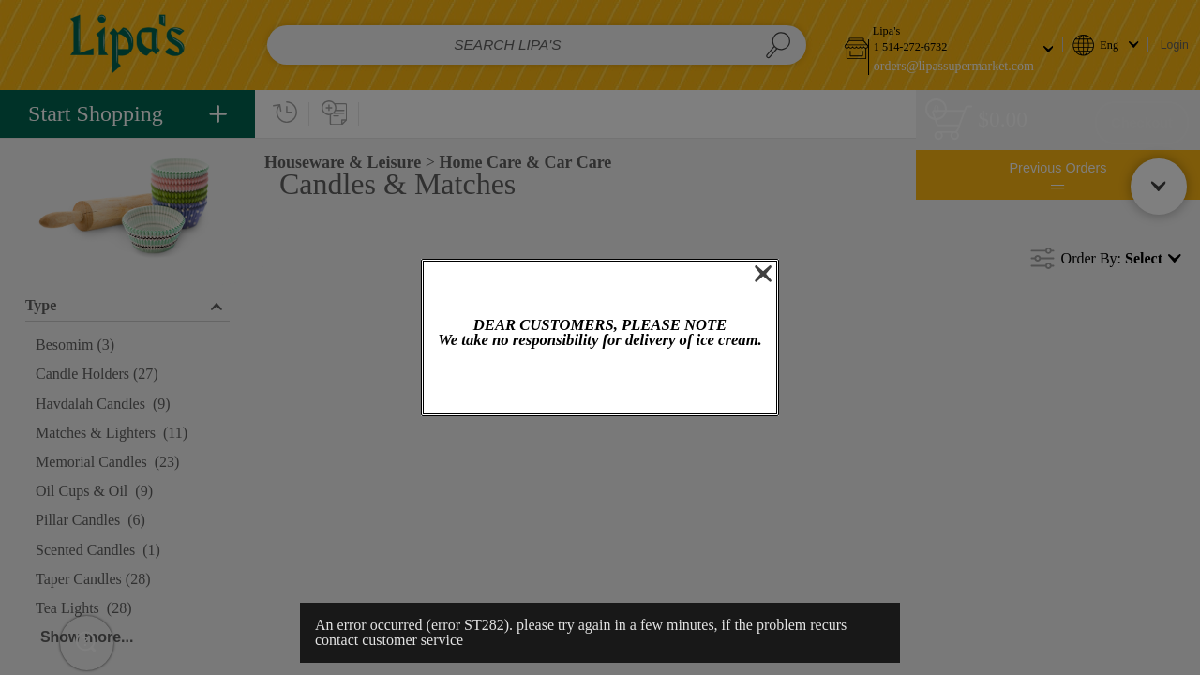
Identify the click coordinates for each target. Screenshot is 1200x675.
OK (600, 383)
